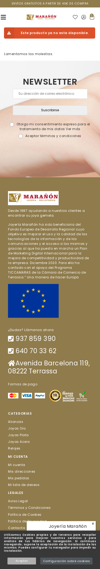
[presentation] (50, 151)
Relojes (14, 448)
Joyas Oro (17, 428)
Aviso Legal (18, 501)
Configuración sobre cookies (66, 561)
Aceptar (21, 561)
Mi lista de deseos (23, 485)
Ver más (73, 129)
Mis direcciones (21, 471)
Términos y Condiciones (29, 507)
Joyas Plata (18, 435)
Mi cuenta (16, 464)
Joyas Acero (19, 441)
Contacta (16, 528)
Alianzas (15, 421)
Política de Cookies (25, 514)
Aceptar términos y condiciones (53, 136)
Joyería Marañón (68, 526)
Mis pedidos (18, 478)
